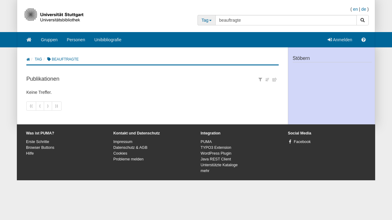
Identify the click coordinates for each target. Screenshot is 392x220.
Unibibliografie (108, 39)
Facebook (302, 142)
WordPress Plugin (216, 153)
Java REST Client (216, 159)
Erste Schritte (37, 142)
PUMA (206, 142)
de (363, 9)
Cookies (120, 153)
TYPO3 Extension (216, 147)
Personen (76, 39)
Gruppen (49, 39)
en (355, 9)
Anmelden (340, 39)
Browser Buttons (40, 147)
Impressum (122, 142)
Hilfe (30, 153)
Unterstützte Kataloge (219, 165)
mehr (205, 171)
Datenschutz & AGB (130, 147)
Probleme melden (128, 159)
